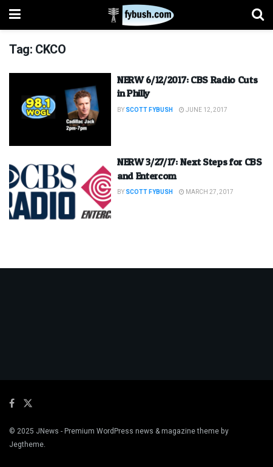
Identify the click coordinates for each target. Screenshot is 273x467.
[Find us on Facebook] (12, 403)
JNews (47, 431)
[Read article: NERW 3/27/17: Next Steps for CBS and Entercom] (60, 191)
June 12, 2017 (203, 110)
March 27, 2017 (206, 192)
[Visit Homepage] (136, 15)
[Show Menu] (15, 15)
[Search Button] (258, 15)
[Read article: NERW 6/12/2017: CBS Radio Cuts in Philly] (60, 109)
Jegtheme (26, 444)
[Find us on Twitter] (28, 403)
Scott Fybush (149, 110)
